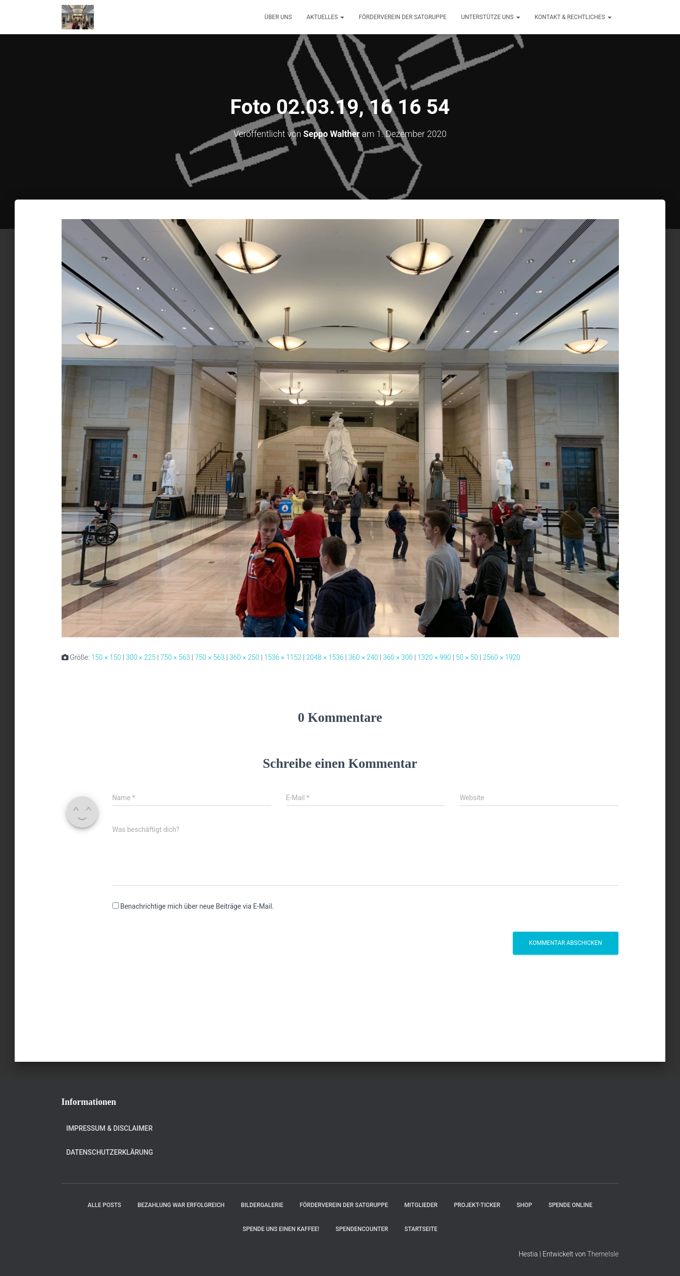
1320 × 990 (434, 657)
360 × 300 (398, 657)
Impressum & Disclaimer (109, 1128)
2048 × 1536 (324, 657)
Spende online (570, 1205)
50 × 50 (467, 657)
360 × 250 (245, 657)
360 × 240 (363, 657)
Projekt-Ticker (477, 1205)
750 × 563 (175, 657)
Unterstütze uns (490, 17)
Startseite (421, 1229)
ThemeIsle (602, 1254)
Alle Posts (104, 1205)
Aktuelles (325, 17)
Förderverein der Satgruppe (402, 17)
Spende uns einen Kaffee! (280, 1229)
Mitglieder (421, 1205)
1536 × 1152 (282, 657)
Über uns (278, 17)
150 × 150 (106, 657)
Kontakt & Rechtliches (573, 17)
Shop (524, 1205)
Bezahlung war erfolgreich (180, 1205)
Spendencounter (361, 1229)
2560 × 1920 (501, 657)
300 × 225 (140, 657)
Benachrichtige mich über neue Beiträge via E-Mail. (197, 906)
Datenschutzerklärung (109, 1152)
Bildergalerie (262, 1205)
